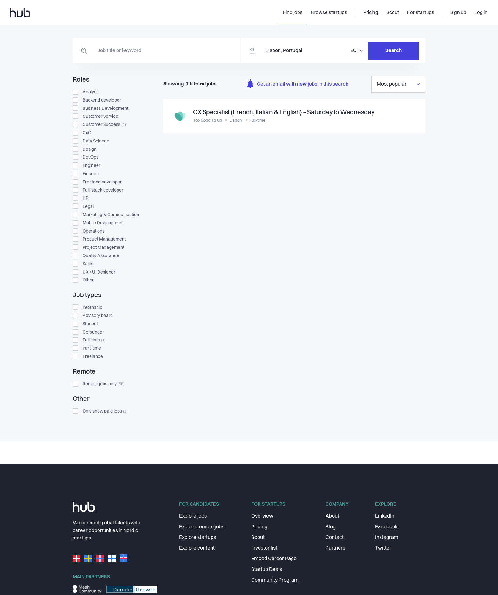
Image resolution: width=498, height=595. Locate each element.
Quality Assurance (101, 256)
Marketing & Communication (111, 215)
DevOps (90, 157)
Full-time (94, 340)
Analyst (90, 92)
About (332, 516)
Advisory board (98, 316)
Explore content (197, 548)
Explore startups (197, 537)
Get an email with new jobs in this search (297, 84)
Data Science (96, 141)
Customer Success (104, 124)
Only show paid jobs (105, 411)
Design (90, 149)
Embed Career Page (274, 558)
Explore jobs (193, 516)
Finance (91, 174)
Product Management (104, 239)
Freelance (93, 356)
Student (90, 324)
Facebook (386, 527)
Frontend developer (102, 182)
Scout (258, 537)
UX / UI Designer (99, 272)
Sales (88, 264)
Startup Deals (266, 569)
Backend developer (102, 100)
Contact (335, 537)
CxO (87, 133)
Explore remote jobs (201, 527)
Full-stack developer (103, 190)
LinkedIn (384, 516)
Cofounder (93, 332)
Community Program (275, 580)
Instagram (386, 537)
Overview (262, 516)
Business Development (105, 108)
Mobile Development (103, 223)
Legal (88, 206)
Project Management (103, 247)
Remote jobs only (103, 384)
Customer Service (100, 116)
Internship (92, 307)
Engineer (91, 165)
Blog (331, 527)
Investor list (264, 548)
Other (88, 280)
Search (393, 50)
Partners (335, 548)
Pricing (259, 527)
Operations (93, 231)
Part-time (92, 348)
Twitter (383, 548)
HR (86, 198)
